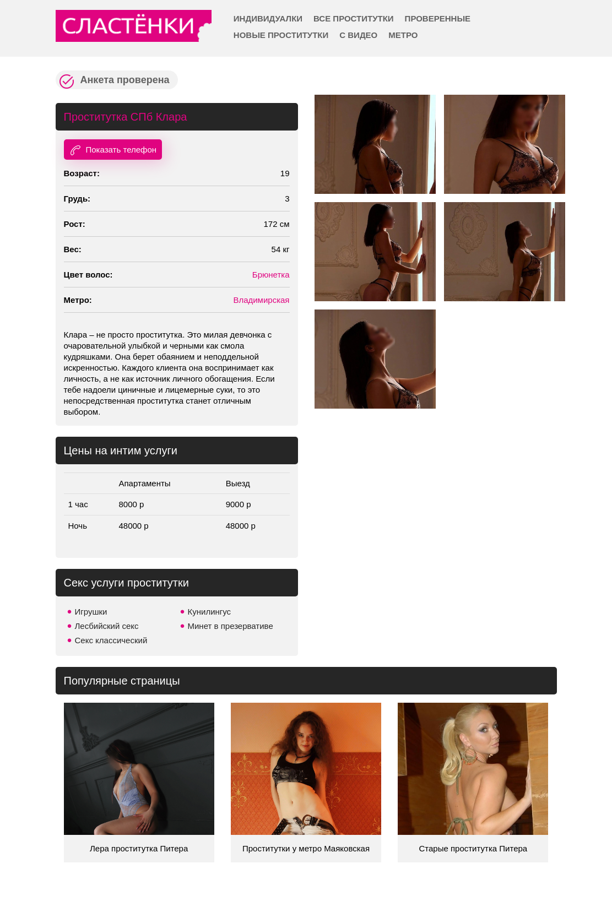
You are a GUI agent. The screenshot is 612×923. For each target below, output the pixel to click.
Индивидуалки (268, 18)
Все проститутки (353, 18)
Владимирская (261, 300)
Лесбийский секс (107, 626)
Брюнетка (271, 274)
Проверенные (437, 18)
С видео (358, 35)
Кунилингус (209, 611)
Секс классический (111, 640)
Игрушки (91, 611)
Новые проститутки (281, 35)
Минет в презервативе (230, 626)
